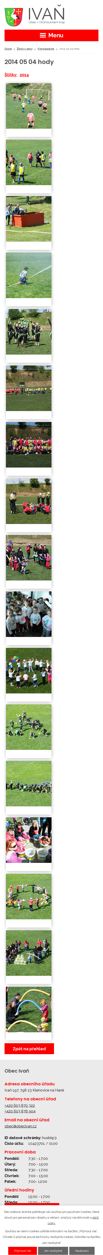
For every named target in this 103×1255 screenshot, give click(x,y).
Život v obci (24, 48)
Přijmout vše (22, 1250)
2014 (24, 74)
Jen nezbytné (53, 1250)
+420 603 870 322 (20, 1105)
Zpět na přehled (29, 1048)
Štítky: (11, 74)
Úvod (8, 48)
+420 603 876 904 (20, 1111)
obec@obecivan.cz (21, 1126)
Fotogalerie (46, 48)
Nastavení (82, 1250)
